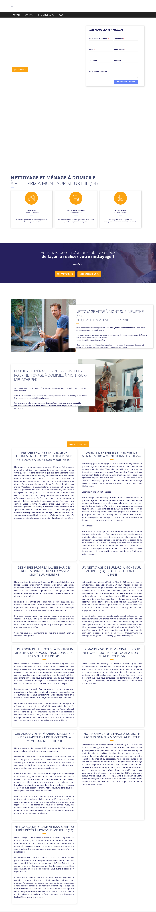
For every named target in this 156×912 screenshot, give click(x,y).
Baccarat (64, 848)
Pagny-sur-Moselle (90, 857)
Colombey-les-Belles (60, 851)
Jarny (81, 854)
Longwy (53, 857)
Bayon (73, 848)
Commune (93, 56)
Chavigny (45, 851)
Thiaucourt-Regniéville (89, 860)
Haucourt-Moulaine (68, 854)
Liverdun (33, 857)
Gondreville (53, 854)
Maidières (63, 857)
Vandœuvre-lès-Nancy (118, 860)
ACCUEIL (16, 15)
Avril (57, 848)
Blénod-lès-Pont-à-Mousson (99, 848)
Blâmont (81, 848)
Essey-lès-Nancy (119, 851)
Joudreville (90, 854)
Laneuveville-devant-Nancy (108, 854)
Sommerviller (71, 860)
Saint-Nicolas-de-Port (54, 860)
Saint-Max (39, 860)
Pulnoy (30, 860)
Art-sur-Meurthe (37, 848)
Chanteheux (34, 851)
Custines (84, 851)
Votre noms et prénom (99, 34)
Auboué (49, 848)
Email (92, 45)
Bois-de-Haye (119, 848)
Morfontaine (74, 857)
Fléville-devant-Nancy (36, 854)
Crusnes (74, 851)
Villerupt (73, 862)
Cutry (92, 851)
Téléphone (119, 34)
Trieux (104, 860)
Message (117, 56)
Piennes (103, 857)
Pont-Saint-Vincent (117, 857)
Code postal (119, 45)
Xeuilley (82, 862)
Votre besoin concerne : (99, 67)
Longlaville (43, 857)
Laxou (124, 854)
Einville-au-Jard (103, 851)
